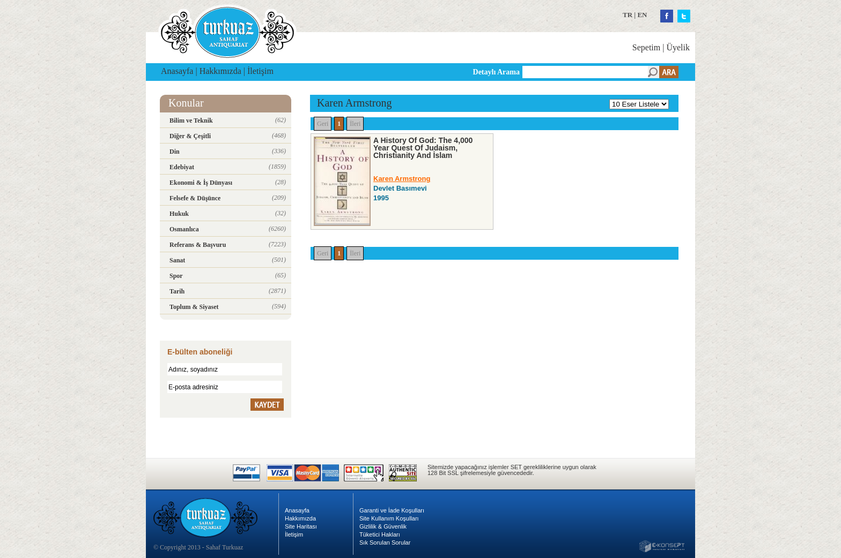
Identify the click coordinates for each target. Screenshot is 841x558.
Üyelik (678, 47)
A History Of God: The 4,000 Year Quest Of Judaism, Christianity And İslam (423, 148)
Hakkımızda (220, 71)
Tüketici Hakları (379, 534)
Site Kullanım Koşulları (389, 518)
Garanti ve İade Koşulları (391, 510)
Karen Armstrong (401, 179)
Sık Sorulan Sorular (384, 542)
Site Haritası (301, 526)
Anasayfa (177, 71)
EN (642, 15)
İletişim (260, 71)
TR (627, 15)
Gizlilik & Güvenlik (383, 526)
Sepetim (646, 47)
